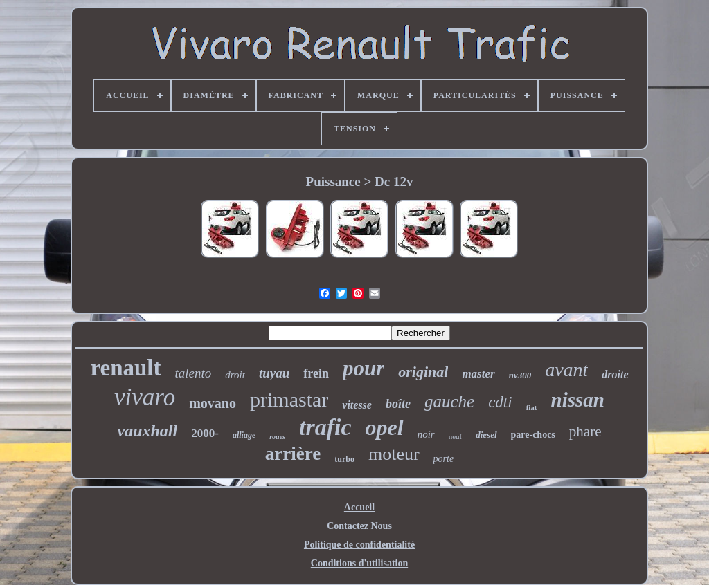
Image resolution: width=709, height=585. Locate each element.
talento (193, 373)
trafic (325, 427)
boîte (398, 404)
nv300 (520, 375)
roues (277, 436)
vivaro (144, 397)
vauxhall (148, 431)
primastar (289, 399)
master (478, 373)
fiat (531, 407)
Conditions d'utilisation (359, 563)
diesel (486, 434)
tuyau (274, 373)
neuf (456, 436)
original (423, 371)
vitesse (357, 405)
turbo (344, 459)
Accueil (359, 507)
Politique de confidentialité (359, 544)
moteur (394, 454)
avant (566, 369)
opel (385, 427)
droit (235, 374)
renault (125, 367)
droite (615, 374)
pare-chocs (533, 434)
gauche (449, 401)
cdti (500, 402)
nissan (577, 400)
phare (585, 431)
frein (316, 373)
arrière (293, 453)
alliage (244, 435)
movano (212, 403)
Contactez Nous (359, 526)
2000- (205, 433)
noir (426, 434)
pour (363, 368)
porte (443, 459)
